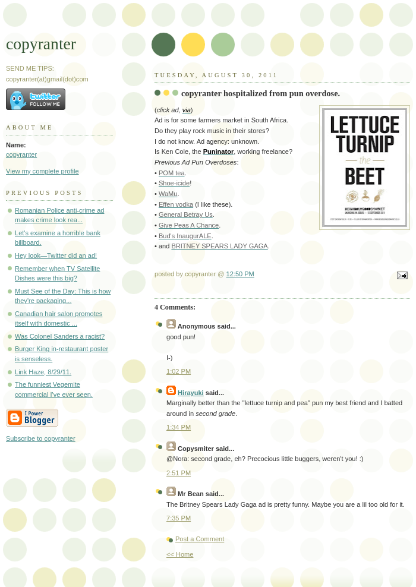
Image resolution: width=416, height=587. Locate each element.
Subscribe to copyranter (40, 438)
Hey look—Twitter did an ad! (56, 255)
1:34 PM (178, 427)
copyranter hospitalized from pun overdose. (260, 93)
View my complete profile (42, 171)
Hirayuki (191, 392)
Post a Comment (199, 538)
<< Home (179, 554)
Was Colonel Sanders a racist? (60, 336)
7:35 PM (178, 518)
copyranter (41, 43)
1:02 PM (178, 371)
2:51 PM (178, 472)
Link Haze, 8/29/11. (43, 371)
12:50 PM (240, 273)
